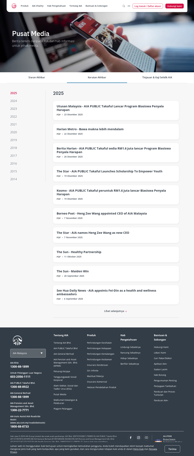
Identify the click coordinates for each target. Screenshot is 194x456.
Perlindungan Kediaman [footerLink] (99, 359)
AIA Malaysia (20, 353)
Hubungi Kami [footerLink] (161, 347)
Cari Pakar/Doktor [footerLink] (163, 358)
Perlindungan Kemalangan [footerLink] (100, 353)
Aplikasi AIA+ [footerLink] (160, 363)
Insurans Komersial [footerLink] (97, 381)
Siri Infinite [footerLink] (92, 370)
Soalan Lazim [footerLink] (160, 369)
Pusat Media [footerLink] (60, 394)
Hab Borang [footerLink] (160, 375)
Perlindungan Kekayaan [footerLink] (99, 348)
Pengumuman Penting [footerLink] (165, 380)
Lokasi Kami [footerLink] (160, 352)
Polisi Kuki (138, 449)
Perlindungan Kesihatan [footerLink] (99, 342)
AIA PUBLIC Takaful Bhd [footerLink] (66, 348)
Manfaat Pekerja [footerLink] (95, 376)
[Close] (172, 449)
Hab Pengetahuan (56, 5)
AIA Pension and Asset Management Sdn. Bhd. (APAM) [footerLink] (66, 362)
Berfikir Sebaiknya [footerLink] (129, 363)
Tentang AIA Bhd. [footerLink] (62, 342)
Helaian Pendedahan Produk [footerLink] (101, 387)
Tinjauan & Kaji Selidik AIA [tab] (157, 77)
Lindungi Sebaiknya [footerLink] (130, 347)
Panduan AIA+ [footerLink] (161, 400)
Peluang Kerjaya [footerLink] (62, 371)
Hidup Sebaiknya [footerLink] (129, 358)
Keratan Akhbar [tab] (97, 77)
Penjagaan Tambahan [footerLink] (165, 386)
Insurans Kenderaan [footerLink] (97, 365)
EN (129, 6)
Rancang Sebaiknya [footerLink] (130, 352)
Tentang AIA (75, 5)
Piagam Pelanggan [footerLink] (63, 408)
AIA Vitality (38, 5)
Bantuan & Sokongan (97, 5)
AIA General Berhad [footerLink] (64, 353)
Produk (24, 5)
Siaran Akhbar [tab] (36, 77)
